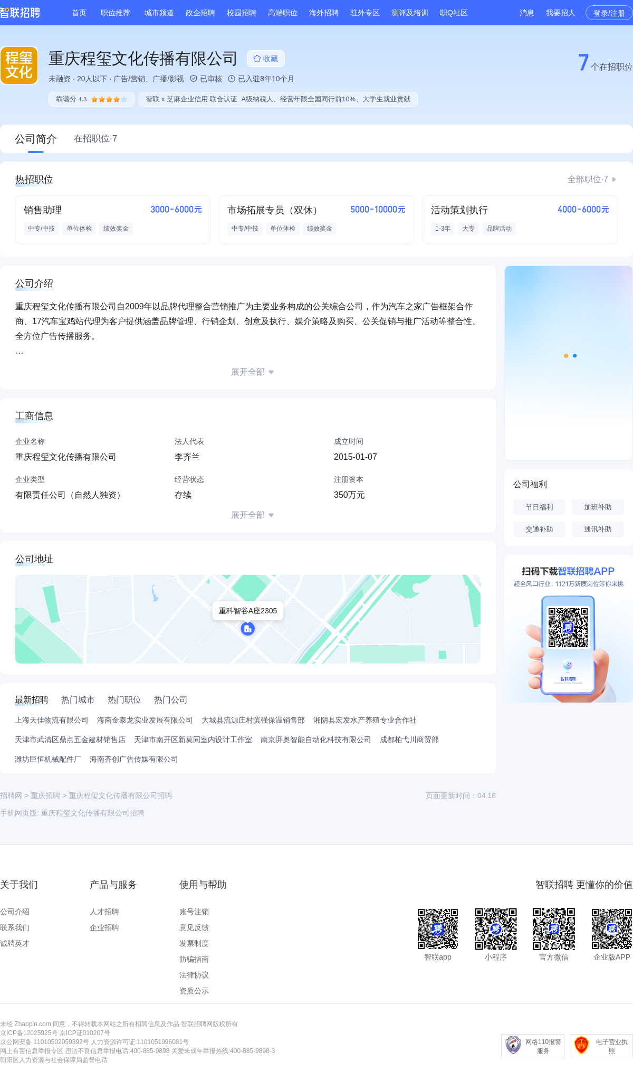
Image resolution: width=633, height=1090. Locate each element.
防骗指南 (194, 959)
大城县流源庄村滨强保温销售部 (253, 720)
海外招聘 (324, 12)
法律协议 (194, 975)
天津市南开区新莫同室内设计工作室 (193, 739)
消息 (527, 12)
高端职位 (283, 12)
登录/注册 (609, 13)
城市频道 (159, 12)
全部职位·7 (588, 179)
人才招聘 (104, 911)
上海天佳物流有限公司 (52, 720)
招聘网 (11, 795)
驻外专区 (365, 12)
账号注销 (194, 911)
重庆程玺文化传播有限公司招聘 (93, 813)
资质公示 (194, 991)
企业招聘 (104, 927)
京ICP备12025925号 (28, 1033)
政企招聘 (200, 12)
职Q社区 (454, 12)
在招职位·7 (95, 139)
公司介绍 (15, 911)
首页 (79, 12)
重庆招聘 (45, 795)
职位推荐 (115, 12)
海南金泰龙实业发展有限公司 (145, 720)
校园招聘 (241, 12)
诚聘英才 (15, 943)
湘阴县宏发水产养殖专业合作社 (365, 720)
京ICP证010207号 (85, 1033)
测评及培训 (409, 12)
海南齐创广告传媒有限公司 (134, 759)
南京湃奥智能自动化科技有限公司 (316, 739)
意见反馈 (194, 927)
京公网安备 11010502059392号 (44, 1042)
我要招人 (561, 12)
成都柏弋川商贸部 (409, 739)
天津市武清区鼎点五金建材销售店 (70, 739)
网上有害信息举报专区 (31, 1051)
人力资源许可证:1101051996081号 (140, 1042)
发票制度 (194, 943)
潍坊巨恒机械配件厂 (48, 759)
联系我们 (15, 927)
